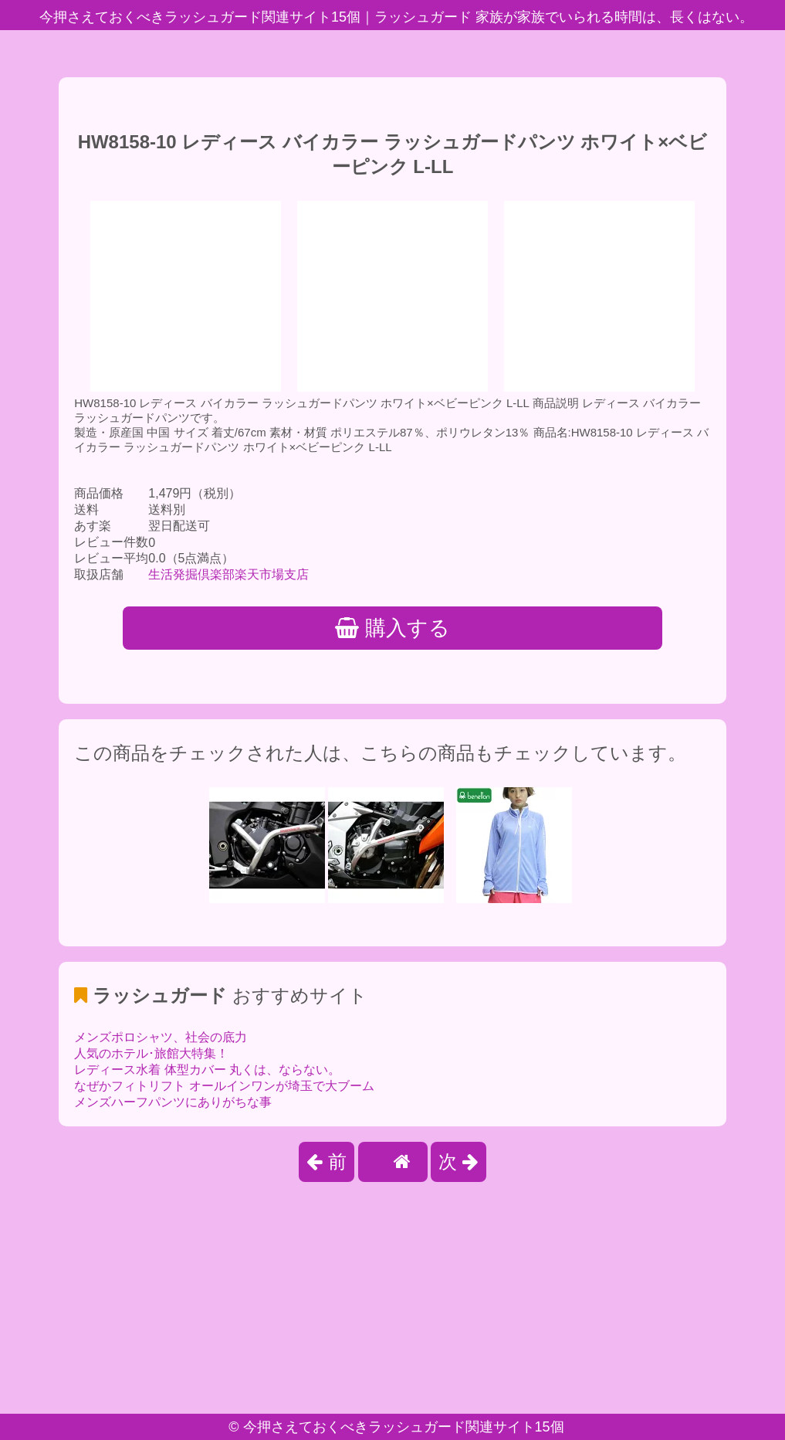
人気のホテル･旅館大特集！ (151, 1053)
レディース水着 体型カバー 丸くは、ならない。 (207, 1069)
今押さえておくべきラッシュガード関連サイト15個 (403, 1427)
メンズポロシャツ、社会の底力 (160, 1037)
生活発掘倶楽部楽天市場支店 (228, 574)
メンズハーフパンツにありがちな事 (173, 1102)
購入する (392, 628)
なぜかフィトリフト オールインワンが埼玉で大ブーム (224, 1085)
